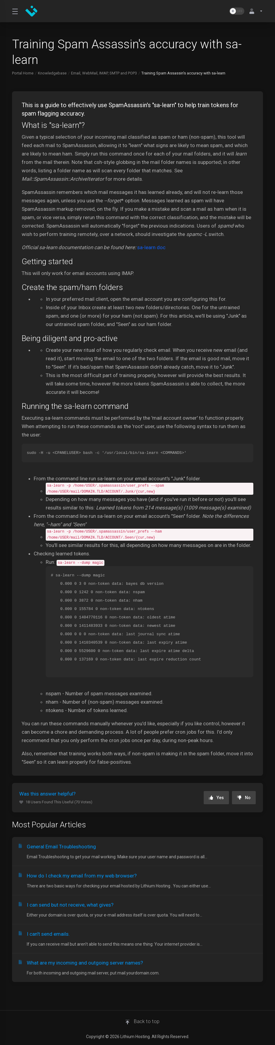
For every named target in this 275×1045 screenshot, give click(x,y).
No (244, 797)
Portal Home (22, 73)
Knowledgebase (52, 73)
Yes (216, 797)
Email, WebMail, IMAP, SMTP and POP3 (104, 73)
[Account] (255, 11)
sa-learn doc (151, 247)
